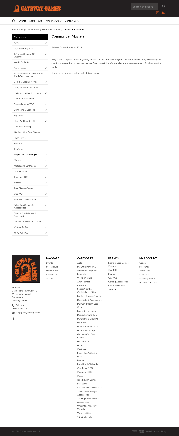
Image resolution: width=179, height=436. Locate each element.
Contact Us (72, 20)
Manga (17, 160)
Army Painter (20, 67)
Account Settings (148, 282)
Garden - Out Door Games (27, 132)
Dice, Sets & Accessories (26, 87)
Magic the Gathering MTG (27, 154)
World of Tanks (21, 62)
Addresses (144, 270)
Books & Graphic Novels (25, 81)
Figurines (18, 115)
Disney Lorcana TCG (24, 104)
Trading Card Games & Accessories (25, 214)
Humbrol (18, 143)
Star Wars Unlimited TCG (26, 199)
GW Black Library (116, 285)
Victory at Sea (21, 227)
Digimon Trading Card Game (27, 93)
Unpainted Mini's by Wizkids (27, 221)
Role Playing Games (23, 188)
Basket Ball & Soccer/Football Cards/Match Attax (28, 74)
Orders (142, 262)
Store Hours (35, 20)
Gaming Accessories (118, 281)
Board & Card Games (24, 98)
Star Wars (19, 193)
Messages (144, 266)
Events (22, 20)
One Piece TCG (21, 171)
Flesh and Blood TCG (24, 121)
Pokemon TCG (21, 177)
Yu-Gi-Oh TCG (21, 232)
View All (112, 289)
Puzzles (17, 182)
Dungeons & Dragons (24, 109)
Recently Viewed (147, 278)
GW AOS (112, 277)
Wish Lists (144, 274)
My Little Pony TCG (23, 48)
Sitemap (50, 278)
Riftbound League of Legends (24, 55)
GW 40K (112, 270)
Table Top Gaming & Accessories (24, 206)
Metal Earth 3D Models (25, 165)
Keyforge (18, 149)
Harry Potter (20, 137)
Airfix (16, 42)
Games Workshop (23, 126)
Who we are (53, 20)
